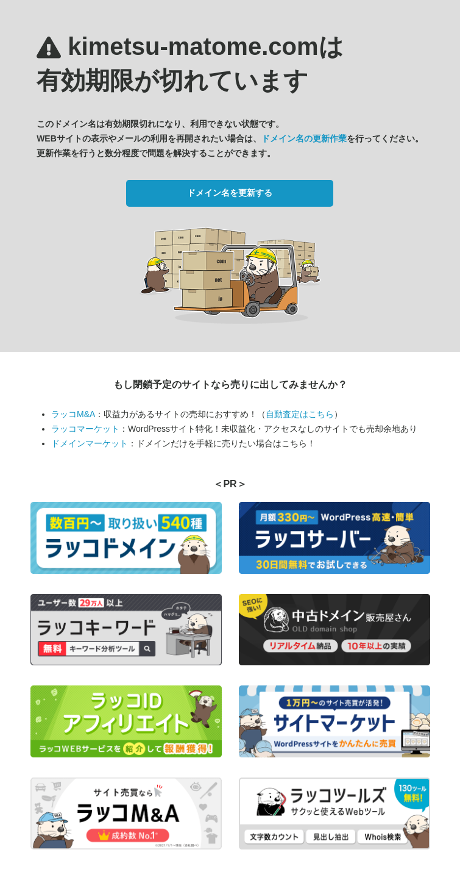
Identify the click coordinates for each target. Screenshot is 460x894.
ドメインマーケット (89, 443)
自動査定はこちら (300, 414)
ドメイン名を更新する (229, 193)
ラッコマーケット (85, 429)
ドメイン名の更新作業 (304, 138)
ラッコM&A (73, 414)
